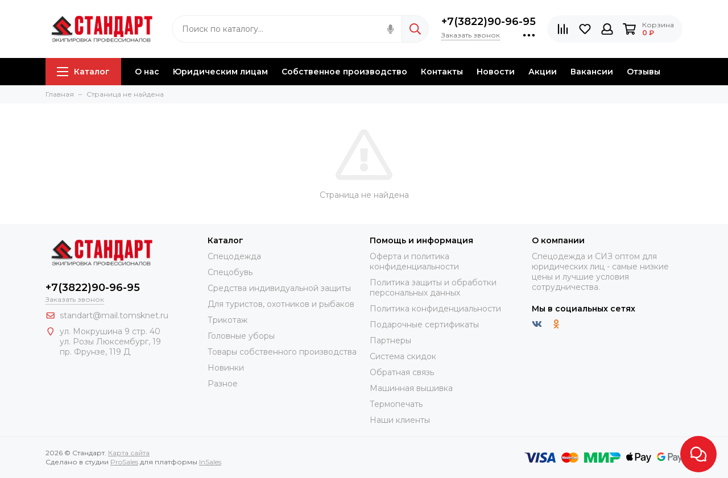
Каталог (83, 71)
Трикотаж (227, 320)
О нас (147, 71)
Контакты (442, 71)
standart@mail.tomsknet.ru (114, 315)
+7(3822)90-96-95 (488, 21)
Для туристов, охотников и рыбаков (281, 304)
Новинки (226, 368)
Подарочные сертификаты (424, 324)
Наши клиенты (400, 420)
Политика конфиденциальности (435, 309)
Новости (496, 71)
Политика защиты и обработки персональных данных (433, 287)
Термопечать (396, 404)
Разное (223, 384)
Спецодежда (234, 256)
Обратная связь (402, 372)
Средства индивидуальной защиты (279, 288)
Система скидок (403, 356)
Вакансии (591, 71)
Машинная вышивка (411, 388)
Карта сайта (129, 452)
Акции (542, 71)
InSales (210, 462)
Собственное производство (344, 71)
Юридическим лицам (220, 71)
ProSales (124, 462)
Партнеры (390, 340)
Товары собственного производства (282, 352)
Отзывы (643, 71)
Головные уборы (241, 336)
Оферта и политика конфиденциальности (414, 261)
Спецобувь (230, 272)
